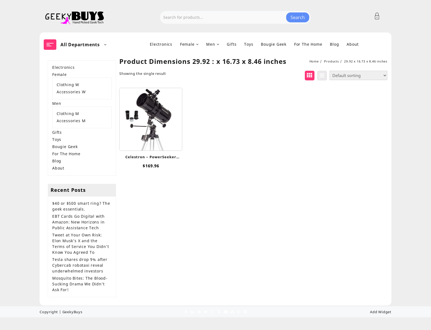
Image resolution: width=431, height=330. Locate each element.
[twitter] (206, 311)
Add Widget (380, 311)
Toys (56, 139)
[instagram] (212, 311)
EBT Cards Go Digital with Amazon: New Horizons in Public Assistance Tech (78, 222)
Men (56, 103)
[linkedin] (192, 311)
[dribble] (239, 311)
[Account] (380, 16)
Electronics (63, 67)
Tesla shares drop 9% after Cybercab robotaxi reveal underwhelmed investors (79, 265)
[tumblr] (219, 311)
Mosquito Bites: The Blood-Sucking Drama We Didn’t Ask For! (79, 284)
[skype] (245, 311)
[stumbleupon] (232, 311)
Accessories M (71, 120)
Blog (56, 160)
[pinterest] (199, 311)
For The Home (66, 153)
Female (59, 74)
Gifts (57, 132)
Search (298, 16)
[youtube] (225, 311)
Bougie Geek (65, 146)
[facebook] (186, 311)
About (58, 168)
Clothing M (68, 113)
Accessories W (71, 91)
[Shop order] (358, 75)
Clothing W (68, 84)
